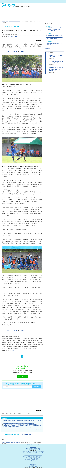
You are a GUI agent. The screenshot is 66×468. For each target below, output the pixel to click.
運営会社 (33, 465)
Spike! (33, 455)
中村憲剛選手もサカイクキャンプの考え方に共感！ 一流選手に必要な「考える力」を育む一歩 (54, 29)
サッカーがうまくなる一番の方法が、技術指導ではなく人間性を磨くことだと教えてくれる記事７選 (54, 37)
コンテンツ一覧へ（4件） (26, 434)
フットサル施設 (33, 458)
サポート (10, 36)
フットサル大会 (33, 457)
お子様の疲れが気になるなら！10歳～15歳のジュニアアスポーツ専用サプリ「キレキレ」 (56, 69)
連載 (7, 21)
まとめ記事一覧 (47, 48)
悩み (13, 36)
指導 (16, 36)
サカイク (3, 21)
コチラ (13, 350)
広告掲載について (33, 464)
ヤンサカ (33, 459)
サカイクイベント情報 (33, 452)
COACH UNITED (33, 451)
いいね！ (33, 447)
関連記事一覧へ (39, 429)
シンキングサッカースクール (33, 456)
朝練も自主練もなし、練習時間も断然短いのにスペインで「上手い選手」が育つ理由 (18, 423)
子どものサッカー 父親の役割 (14, 21)
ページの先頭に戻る (33, 466)
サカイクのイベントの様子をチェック (33, 449)
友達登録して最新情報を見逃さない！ (33, 448)
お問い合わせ (33, 460)
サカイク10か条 (33, 461)
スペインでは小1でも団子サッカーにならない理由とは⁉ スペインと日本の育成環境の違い (20, 424)
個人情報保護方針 (33, 463)
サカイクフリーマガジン (33, 453)
